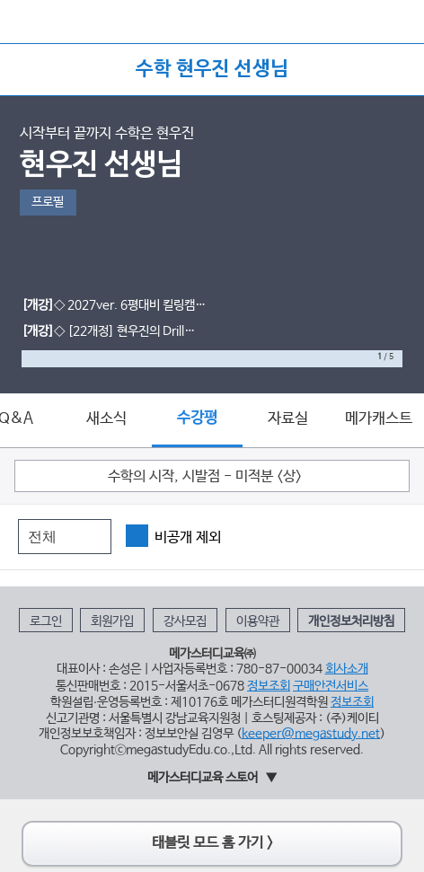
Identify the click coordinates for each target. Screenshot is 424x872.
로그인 (46, 621)
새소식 (106, 418)
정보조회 (268, 686)
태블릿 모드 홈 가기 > (212, 843)
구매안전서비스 (330, 686)
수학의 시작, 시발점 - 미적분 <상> (205, 477)
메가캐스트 (378, 418)
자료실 (288, 418)
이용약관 (257, 621)
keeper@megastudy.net (311, 734)
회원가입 (112, 621)
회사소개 (346, 669)
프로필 (47, 202)
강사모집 (185, 621)
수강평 (197, 418)
